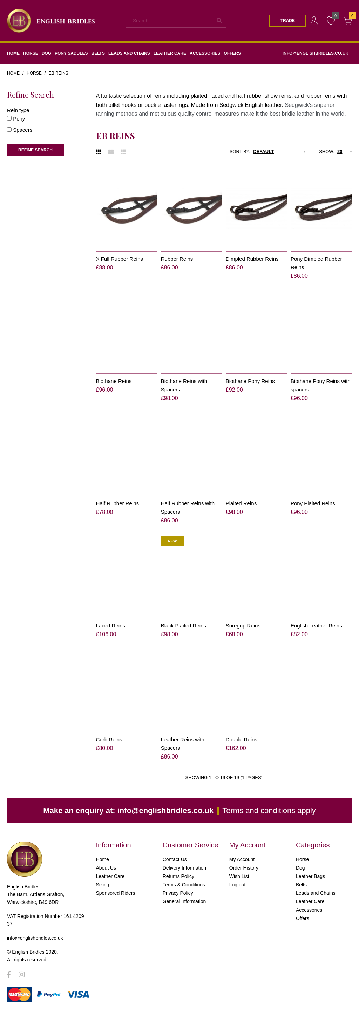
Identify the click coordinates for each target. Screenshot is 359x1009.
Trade (287, 20)
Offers (302, 918)
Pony (19, 119)
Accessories (309, 910)
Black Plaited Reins (183, 626)
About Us (106, 868)
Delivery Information (184, 868)
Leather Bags (310, 876)
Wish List (239, 876)
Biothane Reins (114, 381)
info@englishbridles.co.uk (165, 810)
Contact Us (175, 859)
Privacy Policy (178, 893)
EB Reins (58, 73)
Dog (300, 868)
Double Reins (241, 739)
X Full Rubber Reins (119, 259)
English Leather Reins (316, 626)
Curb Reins (109, 739)
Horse (34, 73)
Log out (237, 884)
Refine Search (35, 149)
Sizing (102, 884)
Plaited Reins (241, 503)
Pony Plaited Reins (313, 503)
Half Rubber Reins (117, 503)
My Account (242, 859)
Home (13, 73)
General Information (184, 901)
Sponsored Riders (115, 893)
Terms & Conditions (184, 884)
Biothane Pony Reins (250, 381)
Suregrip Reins (243, 626)
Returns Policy (178, 876)
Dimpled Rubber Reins (252, 259)
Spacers (22, 130)
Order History (243, 868)
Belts (301, 884)
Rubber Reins (177, 259)
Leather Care (110, 876)
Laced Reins (110, 626)
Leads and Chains (316, 893)
